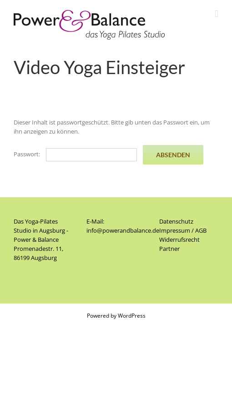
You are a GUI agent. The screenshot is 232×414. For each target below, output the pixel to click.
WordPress (132, 315)
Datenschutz (176, 221)
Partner (169, 248)
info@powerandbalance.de (122, 230)
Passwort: (75, 154)
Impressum (174, 230)
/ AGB (198, 230)
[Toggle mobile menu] (216, 14)
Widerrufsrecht (179, 239)
